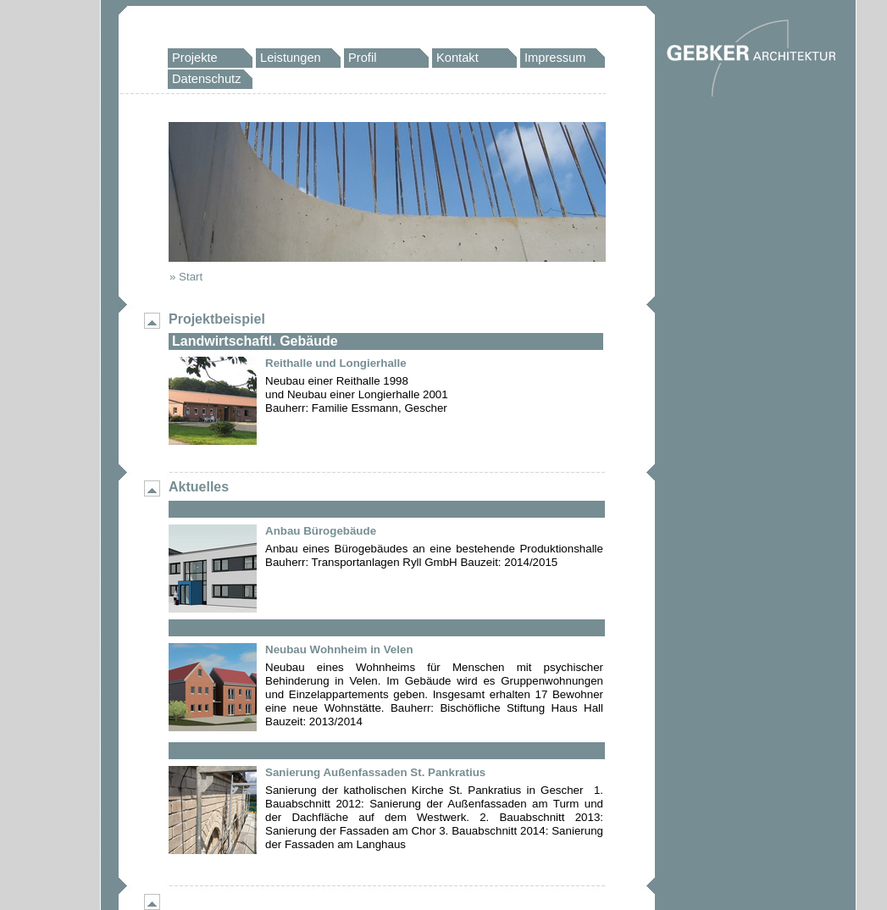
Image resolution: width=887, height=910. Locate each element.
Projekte (195, 57)
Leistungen (290, 57)
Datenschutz (206, 79)
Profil (362, 57)
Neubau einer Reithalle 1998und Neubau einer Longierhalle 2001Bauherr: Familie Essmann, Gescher (356, 394)
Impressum (554, 57)
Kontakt (457, 57)
